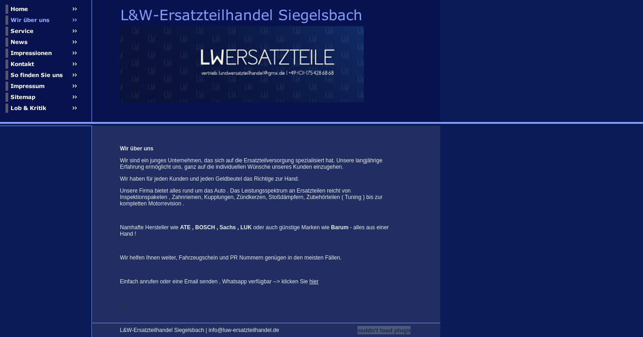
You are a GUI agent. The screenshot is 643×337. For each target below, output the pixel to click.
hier (314, 281)
